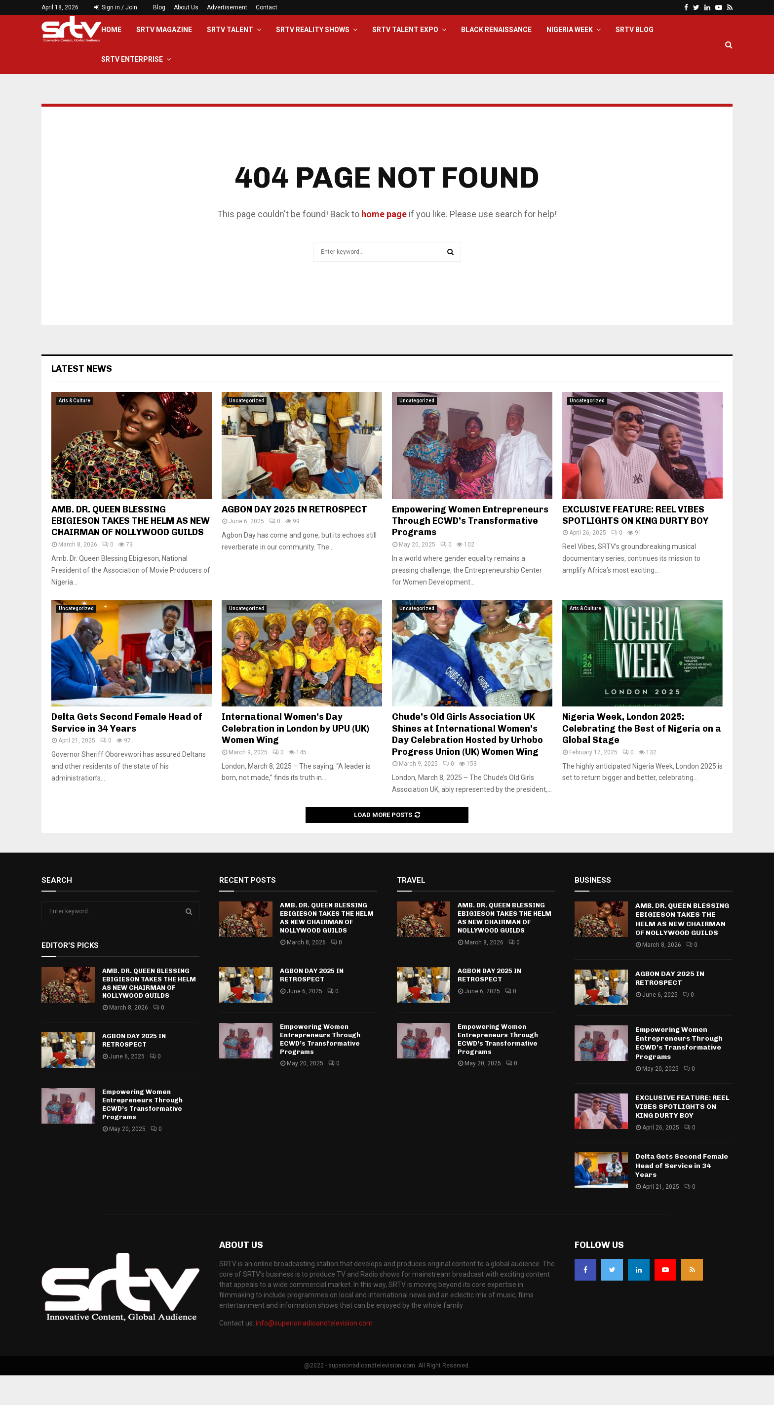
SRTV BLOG (635, 30)
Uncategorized (246, 430)
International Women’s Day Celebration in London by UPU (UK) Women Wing (295, 758)
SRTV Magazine (164, 30)
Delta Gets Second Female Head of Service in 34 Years (126, 752)
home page (384, 243)
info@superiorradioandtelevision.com (314, 1353)
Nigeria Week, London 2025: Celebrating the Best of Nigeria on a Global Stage (641, 758)
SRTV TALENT (230, 30)
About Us (186, 7)
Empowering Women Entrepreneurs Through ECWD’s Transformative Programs (470, 551)
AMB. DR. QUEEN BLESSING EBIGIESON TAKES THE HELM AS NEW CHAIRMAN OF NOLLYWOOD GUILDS (130, 551)
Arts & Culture (74, 430)
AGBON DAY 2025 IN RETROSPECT (294, 539)
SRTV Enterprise (132, 59)
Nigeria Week (569, 30)
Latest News (81, 398)
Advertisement (227, 7)
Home (111, 30)
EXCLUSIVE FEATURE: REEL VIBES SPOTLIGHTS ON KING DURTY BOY (635, 545)
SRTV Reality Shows (312, 30)
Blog (159, 7)
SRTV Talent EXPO (405, 30)
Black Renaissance (496, 30)
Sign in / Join (115, 7)
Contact (266, 7)
